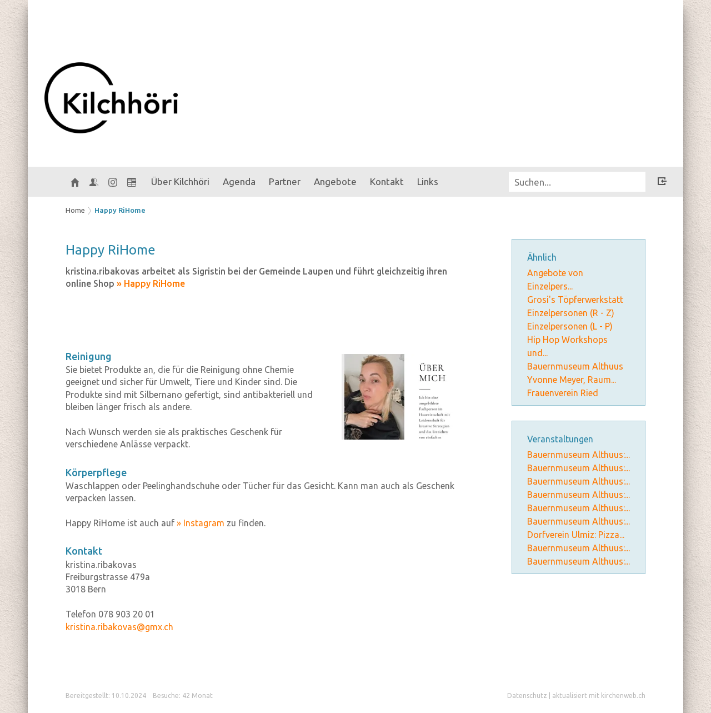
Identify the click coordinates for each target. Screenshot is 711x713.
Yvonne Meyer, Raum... (571, 380)
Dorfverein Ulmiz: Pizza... (575, 535)
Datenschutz (527, 695)
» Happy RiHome (151, 283)
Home (75, 210)
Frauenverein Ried (562, 393)
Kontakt (387, 181)
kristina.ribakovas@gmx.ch (119, 627)
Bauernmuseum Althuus (575, 366)
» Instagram (200, 523)
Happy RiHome (120, 210)
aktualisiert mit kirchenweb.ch (598, 695)
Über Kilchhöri (180, 181)
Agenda (239, 181)
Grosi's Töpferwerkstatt (575, 300)
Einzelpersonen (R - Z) (570, 313)
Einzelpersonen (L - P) (570, 326)
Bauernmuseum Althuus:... (578, 455)
